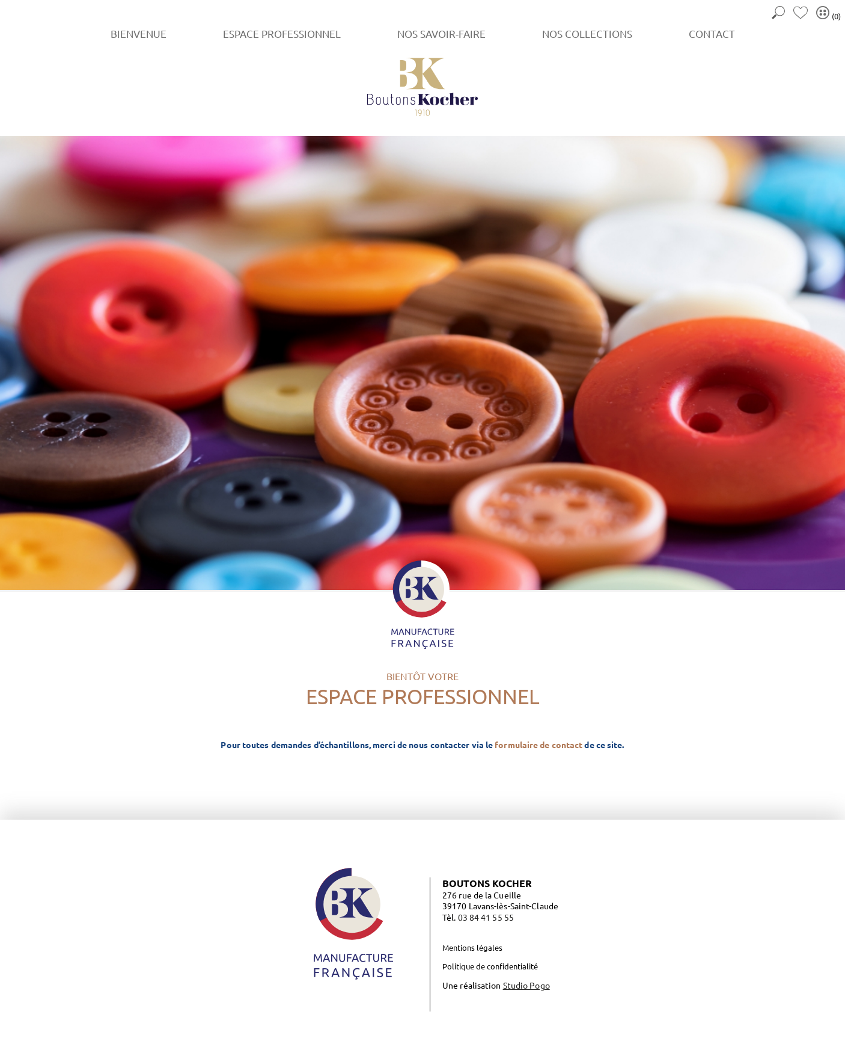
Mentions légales (472, 947)
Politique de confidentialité (490, 966)
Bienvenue (138, 33)
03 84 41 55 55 (486, 917)
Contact (712, 33)
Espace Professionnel (282, 33)
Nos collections (587, 33)
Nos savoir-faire (441, 33)
